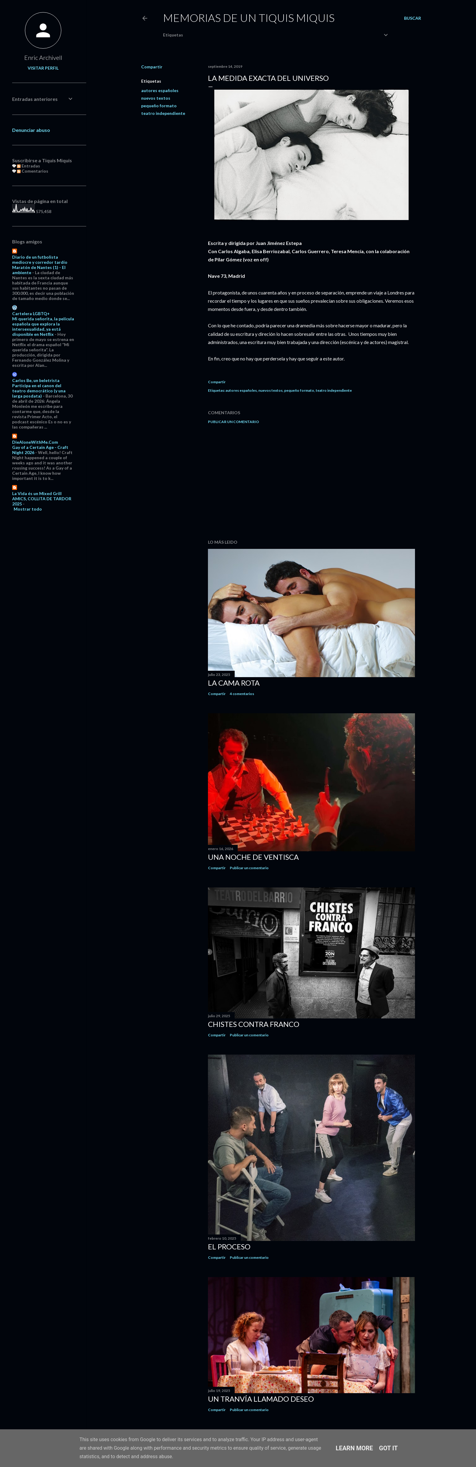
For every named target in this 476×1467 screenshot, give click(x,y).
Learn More (354, 1448)
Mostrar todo (28, 508)
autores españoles (159, 90)
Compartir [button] (151, 66)
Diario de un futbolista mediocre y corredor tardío (39, 259)
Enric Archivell (43, 57)
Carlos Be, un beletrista (35, 380)
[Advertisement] (311, 481)
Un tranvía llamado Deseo (261, 1398)
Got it (388, 1448)
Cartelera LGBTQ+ (31, 313)
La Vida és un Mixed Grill (37, 493)
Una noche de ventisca (253, 856)
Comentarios (32, 171)
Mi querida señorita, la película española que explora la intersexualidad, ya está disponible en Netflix (43, 326)
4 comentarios (242, 693)
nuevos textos (155, 98)
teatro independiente (163, 113)
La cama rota (234, 682)
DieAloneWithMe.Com (35, 442)
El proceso (229, 1246)
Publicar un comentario (233, 421)
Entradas (28, 165)
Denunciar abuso (31, 130)
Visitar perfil (43, 68)
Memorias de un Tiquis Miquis (249, 17)
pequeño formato (159, 105)
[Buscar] (412, 18)
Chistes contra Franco (253, 1024)
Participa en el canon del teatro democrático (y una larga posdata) (39, 390)
